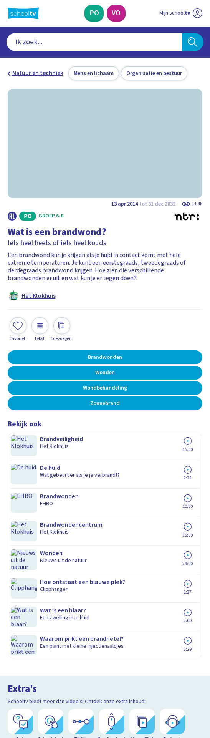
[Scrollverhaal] (111, 486)
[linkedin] (45, 706)
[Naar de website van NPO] (173, 722)
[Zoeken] (192, 42)
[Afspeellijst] (142, 486)
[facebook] (11, 706)
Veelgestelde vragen (41, 574)
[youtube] (62, 706)
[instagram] (28, 706)
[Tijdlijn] (81, 486)
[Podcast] (172, 486)
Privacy (19, 595)
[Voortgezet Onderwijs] (116, 13)
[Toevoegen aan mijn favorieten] (18, 328)
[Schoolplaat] (50, 486)
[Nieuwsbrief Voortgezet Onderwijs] (144, 649)
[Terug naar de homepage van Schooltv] (23, 13)
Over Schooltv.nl (34, 584)
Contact (20, 563)
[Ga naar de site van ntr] (192, 721)
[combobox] (94, 42)
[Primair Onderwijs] (94, 13)
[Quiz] (20, 486)
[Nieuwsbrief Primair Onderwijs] (66, 649)
